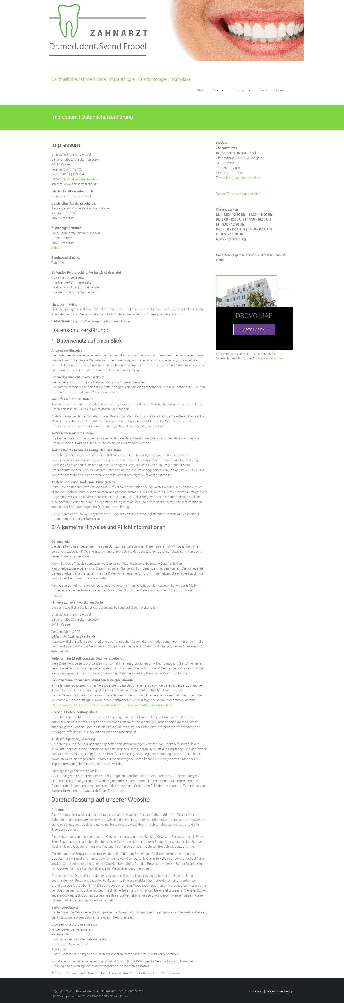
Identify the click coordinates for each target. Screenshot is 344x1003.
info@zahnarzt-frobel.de (79, 179)
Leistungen (239, 90)
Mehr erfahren (273, 358)
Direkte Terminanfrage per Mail (238, 194)
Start (199, 90)
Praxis (216, 90)
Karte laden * (254, 329)
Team (263, 90)
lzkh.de (56, 248)
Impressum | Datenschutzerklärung (271, 991)
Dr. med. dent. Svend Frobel (78, 72)
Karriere (280, 90)
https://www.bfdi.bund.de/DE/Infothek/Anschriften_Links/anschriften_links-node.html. (112, 705)
